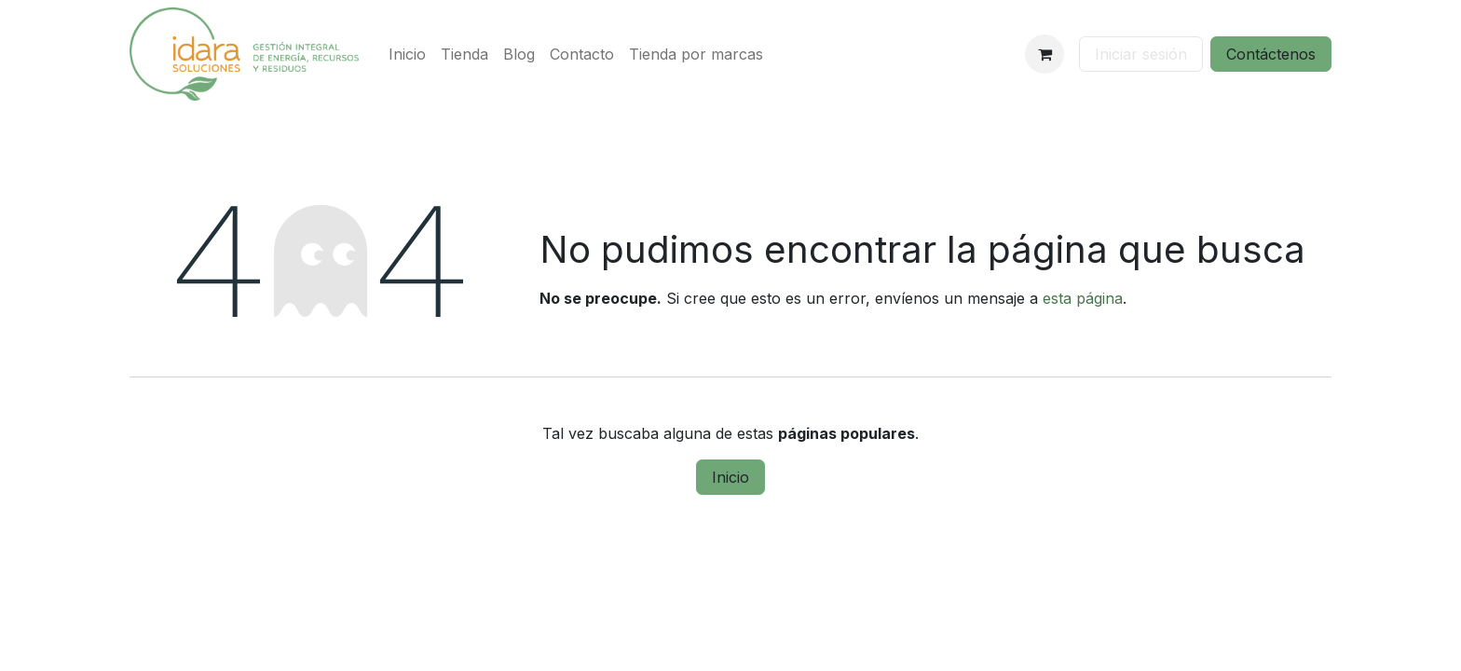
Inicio (730, 477)
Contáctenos (1271, 54)
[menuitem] (407, 54)
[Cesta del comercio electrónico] (1044, 54)
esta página (1083, 298)
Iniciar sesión (1141, 54)
